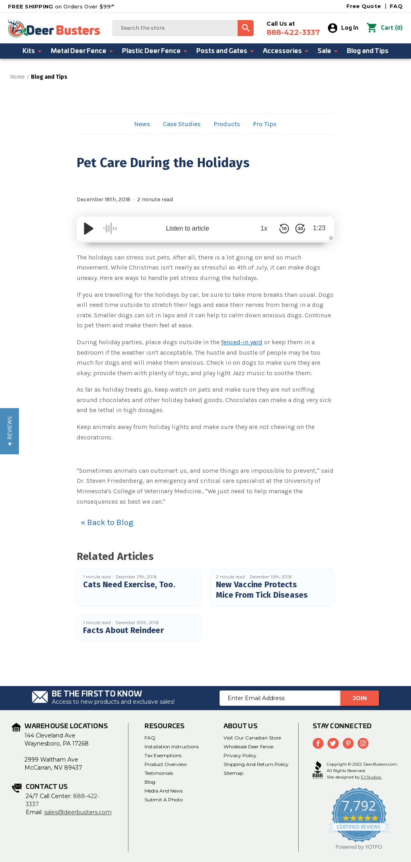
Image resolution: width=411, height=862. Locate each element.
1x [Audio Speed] (262, 228)
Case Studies (182, 124)
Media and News (163, 791)
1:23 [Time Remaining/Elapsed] (318, 228)
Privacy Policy (240, 755)
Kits (32, 51)
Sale (328, 51)
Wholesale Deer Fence (248, 747)
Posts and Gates (225, 51)
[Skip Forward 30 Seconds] (298, 229)
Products (227, 124)
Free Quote (363, 6)
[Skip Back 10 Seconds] (282, 229)
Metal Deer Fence (82, 51)
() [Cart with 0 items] (385, 28)
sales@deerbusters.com (78, 812)
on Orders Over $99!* (61, 6)
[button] (9, 431)
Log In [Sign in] (343, 28)
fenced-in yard (241, 342)
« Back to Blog (107, 522)
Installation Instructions (171, 747)
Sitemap (233, 773)
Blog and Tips (368, 51)
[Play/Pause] (89, 229)
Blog (149, 782)
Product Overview (165, 764)
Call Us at (293, 28)
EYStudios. (371, 777)
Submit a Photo (163, 800)
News (142, 124)
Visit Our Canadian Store (252, 738)
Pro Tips (265, 124)
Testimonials (158, 773)
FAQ (396, 6)
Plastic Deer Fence (155, 51)
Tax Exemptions (162, 755)
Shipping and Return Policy (256, 764)
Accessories (286, 51)
